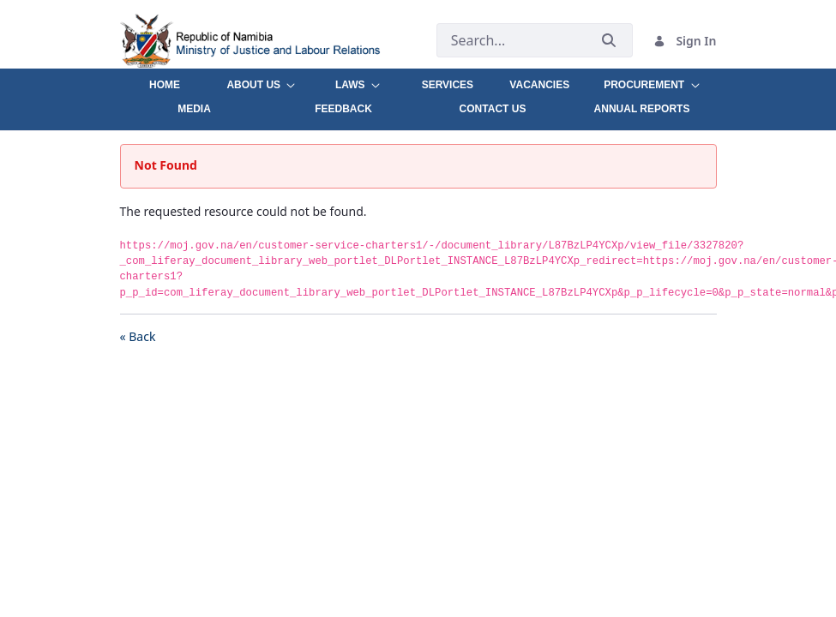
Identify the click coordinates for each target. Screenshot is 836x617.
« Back (138, 336)
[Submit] (609, 40)
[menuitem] (165, 81)
